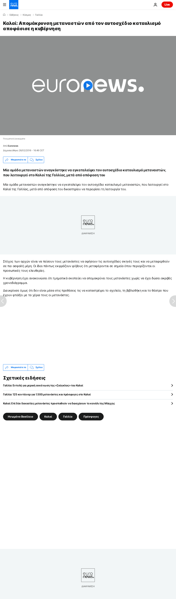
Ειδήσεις (14, 15)
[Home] (4, 14)
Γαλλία (39, 15)
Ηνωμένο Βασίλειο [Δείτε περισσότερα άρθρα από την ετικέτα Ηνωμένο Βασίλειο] (20, 416)
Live (167, 4)
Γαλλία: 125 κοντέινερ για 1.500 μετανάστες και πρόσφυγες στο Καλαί (47, 394)
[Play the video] (88, 85)
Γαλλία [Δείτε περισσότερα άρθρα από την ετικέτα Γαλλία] (67, 416)
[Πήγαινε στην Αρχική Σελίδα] (13, 4)
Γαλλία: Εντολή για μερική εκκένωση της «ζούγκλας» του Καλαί (43, 385)
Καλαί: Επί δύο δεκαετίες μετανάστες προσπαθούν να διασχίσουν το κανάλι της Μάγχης (59, 403)
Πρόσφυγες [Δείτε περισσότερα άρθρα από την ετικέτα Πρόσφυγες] (91, 416)
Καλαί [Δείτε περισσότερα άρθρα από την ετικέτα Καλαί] (48, 416)
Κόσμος (27, 15)
